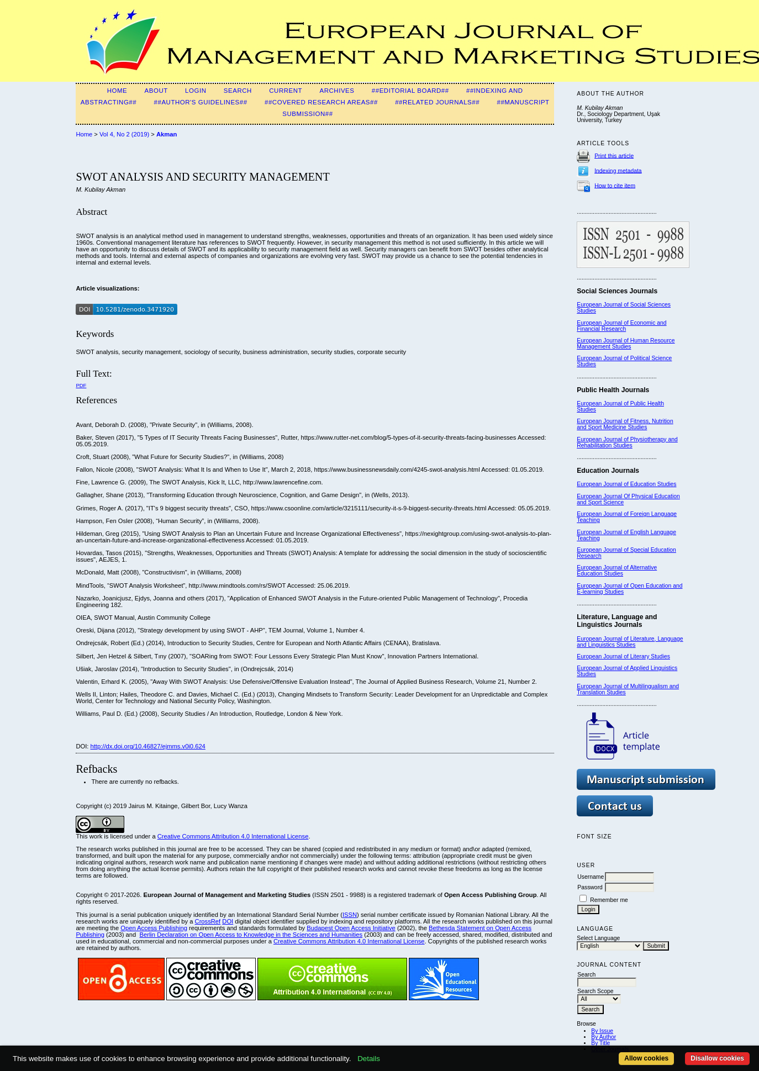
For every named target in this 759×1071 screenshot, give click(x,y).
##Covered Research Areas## (321, 102)
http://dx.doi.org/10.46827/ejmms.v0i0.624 (148, 746)
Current (285, 90)
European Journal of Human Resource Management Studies (625, 343)
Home (117, 90)
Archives (336, 90)
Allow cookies (646, 1058)
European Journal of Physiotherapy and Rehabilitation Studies (627, 442)
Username (590, 877)
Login (195, 90)
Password (590, 887)
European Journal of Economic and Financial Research (621, 326)
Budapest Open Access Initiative (351, 928)
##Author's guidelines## (200, 102)
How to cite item (614, 185)
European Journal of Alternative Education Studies (617, 570)
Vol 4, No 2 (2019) (124, 134)
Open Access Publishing (153, 928)
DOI (227, 921)
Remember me (609, 900)
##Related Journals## (437, 102)
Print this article (614, 155)
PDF (81, 385)
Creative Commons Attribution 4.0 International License (233, 836)
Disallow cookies (717, 1058)
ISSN (349, 914)
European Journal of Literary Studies (623, 656)
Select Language (598, 938)
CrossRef (208, 921)
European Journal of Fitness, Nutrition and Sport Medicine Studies (625, 424)
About (156, 90)
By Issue (602, 1031)
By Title (600, 1043)
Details (368, 1058)
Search (238, 90)
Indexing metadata (618, 170)
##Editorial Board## (410, 90)
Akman (166, 134)
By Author (603, 1037)
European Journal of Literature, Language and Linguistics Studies (630, 642)
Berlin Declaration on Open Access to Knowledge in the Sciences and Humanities (250, 934)
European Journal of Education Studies (626, 484)
